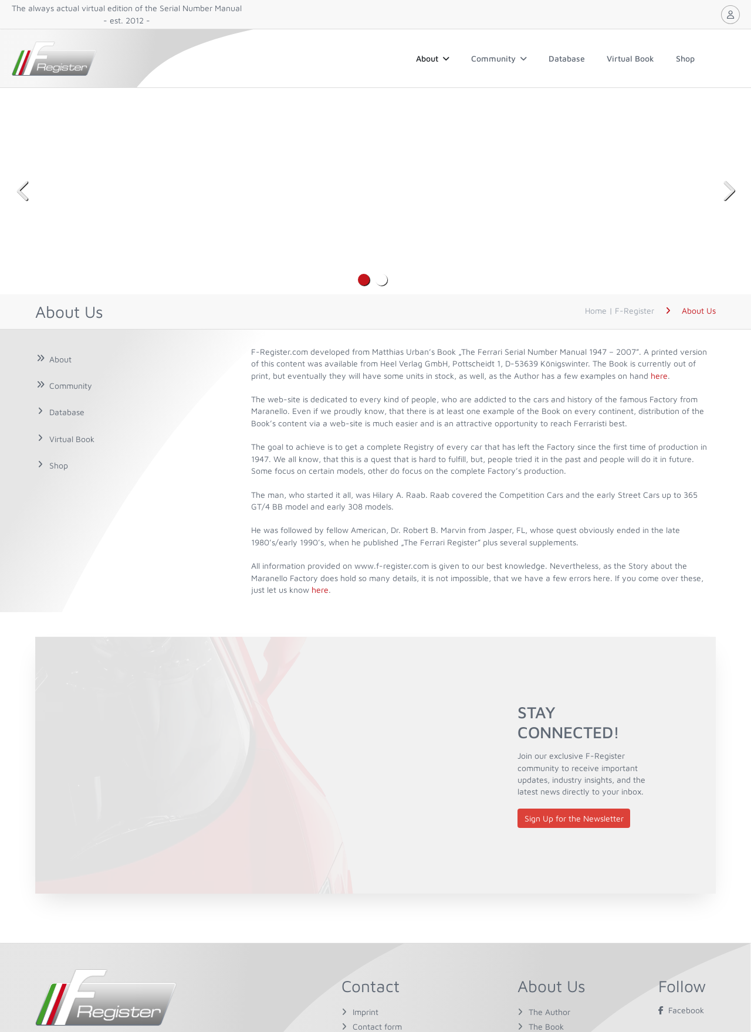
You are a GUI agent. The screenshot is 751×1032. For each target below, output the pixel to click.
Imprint (365, 1012)
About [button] (432, 58)
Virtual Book (630, 58)
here (659, 376)
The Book (546, 1026)
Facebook (681, 1010)
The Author (549, 1012)
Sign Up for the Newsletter (574, 818)
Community (499, 58)
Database (567, 58)
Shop (685, 58)
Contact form (377, 1026)
